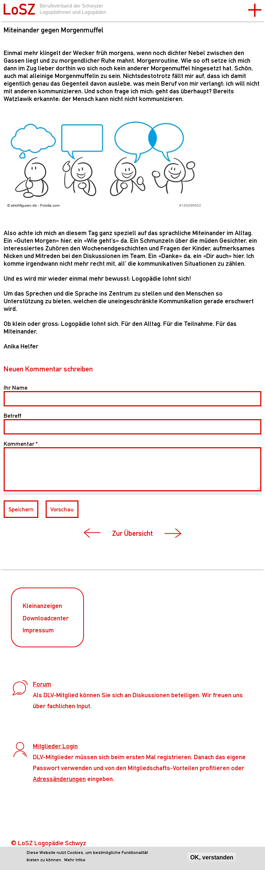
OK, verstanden (211, 857)
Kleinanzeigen (42, 605)
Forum (42, 684)
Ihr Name (15, 387)
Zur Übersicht (132, 533)
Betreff (12, 415)
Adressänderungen (59, 779)
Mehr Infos (74, 859)
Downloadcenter (46, 618)
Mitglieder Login (55, 746)
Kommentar (21, 443)
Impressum (38, 630)
